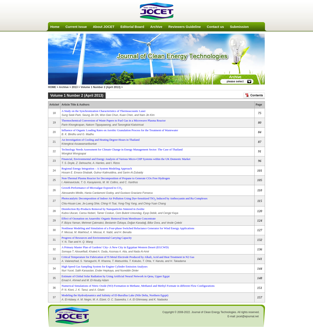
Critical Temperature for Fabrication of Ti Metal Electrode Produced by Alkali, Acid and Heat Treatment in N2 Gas (128, 257)
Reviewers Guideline (184, 27)
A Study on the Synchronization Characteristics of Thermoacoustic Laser (104, 111)
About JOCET (103, 27)
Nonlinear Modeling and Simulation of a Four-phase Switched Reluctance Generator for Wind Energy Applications (128, 228)
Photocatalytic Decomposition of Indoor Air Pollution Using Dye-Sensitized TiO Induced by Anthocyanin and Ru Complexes (134, 198)
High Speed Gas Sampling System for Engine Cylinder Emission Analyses (104, 266)
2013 (75, 87)
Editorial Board (132, 27)
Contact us (215, 27)
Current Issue (76, 27)
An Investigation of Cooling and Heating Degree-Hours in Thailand (100, 139)
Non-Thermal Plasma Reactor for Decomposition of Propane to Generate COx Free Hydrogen (116, 178)
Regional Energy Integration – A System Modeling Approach (97, 168)
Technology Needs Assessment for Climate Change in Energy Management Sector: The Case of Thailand (122, 149)
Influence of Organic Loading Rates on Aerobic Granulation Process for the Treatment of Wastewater (120, 130)
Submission (239, 27)
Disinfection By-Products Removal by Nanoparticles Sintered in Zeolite (103, 209)
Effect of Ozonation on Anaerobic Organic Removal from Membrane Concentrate (109, 218)
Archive (156, 27)
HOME (52, 87)
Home (55, 27)
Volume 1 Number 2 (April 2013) (100, 87)
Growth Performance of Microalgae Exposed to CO (92, 187)
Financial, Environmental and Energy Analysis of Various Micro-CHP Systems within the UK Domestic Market (126, 159)
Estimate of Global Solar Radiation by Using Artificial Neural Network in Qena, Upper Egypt (116, 276)
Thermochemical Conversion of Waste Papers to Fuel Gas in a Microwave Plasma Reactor (114, 120)
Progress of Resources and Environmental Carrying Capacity (97, 237)
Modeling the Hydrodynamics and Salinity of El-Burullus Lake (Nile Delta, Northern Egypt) (115, 295)
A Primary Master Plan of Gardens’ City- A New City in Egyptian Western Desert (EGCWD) (115, 247)
